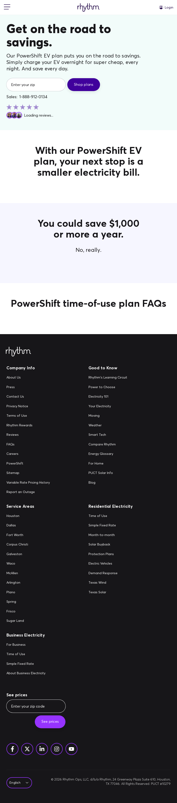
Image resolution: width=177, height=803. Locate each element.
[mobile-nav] (7, 7)
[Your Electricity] (107, 406)
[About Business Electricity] (25, 673)
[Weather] (107, 425)
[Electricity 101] (107, 397)
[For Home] (107, 463)
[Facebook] (12, 749)
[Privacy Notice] (28, 406)
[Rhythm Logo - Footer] (18, 351)
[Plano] (17, 592)
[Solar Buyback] (103, 544)
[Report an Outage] (28, 492)
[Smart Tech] (107, 435)
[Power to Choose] (107, 387)
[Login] (166, 7)
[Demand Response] (103, 573)
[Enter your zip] (36, 84)
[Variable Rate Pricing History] (28, 483)
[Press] (28, 387)
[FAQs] (28, 444)
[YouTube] (71, 749)
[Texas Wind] (103, 583)
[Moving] (107, 416)
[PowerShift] (28, 463)
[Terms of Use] (28, 416)
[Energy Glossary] (107, 454)
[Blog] (107, 483)
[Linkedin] (42, 749)
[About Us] (28, 377)
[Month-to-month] (103, 535)
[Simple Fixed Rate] (103, 525)
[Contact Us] (28, 397)
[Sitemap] (28, 473)
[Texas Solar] (103, 592)
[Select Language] (17, 783)
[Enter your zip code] (36, 706)
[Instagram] (57, 749)
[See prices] (50, 721)
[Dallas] (17, 525)
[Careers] (28, 454)
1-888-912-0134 (33, 97)
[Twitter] (27, 749)
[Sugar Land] (17, 621)
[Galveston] (17, 554)
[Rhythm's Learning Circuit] (107, 377)
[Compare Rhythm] (107, 444)
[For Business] (25, 645)
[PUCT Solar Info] (107, 473)
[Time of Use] (103, 516)
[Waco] (17, 563)
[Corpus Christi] (17, 544)
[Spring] (17, 602)
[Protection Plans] (103, 554)
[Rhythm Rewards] (28, 425)
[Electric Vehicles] (103, 563)
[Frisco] (17, 611)
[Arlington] (17, 583)
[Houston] (17, 516)
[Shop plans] (83, 84)
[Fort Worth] (17, 535)
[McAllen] (17, 573)
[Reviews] (28, 435)
